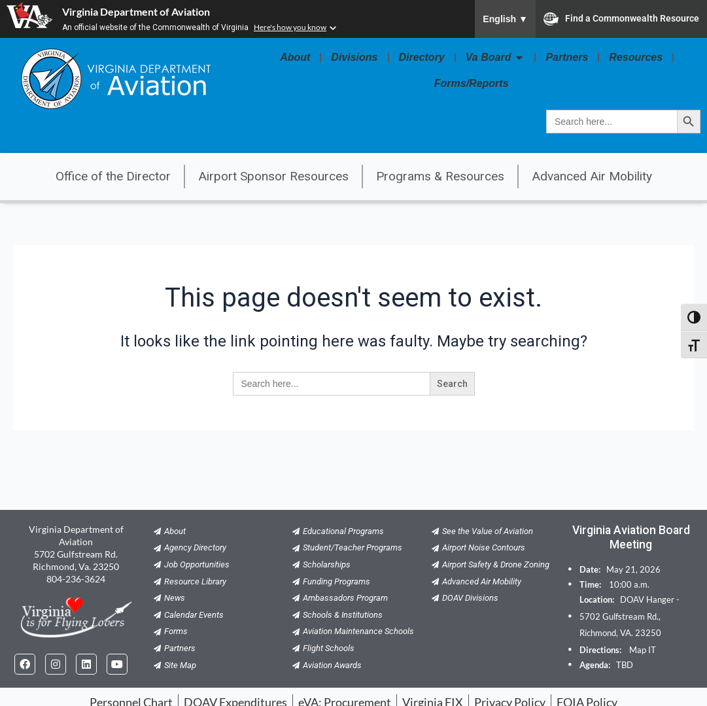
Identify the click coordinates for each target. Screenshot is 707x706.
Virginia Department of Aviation (136, 11)
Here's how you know (290, 27)
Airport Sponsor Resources (273, 176)
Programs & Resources (440, 176)
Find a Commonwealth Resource (621, 18)
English (505, 19)
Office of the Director (113, 176)
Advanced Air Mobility (592, 176)
